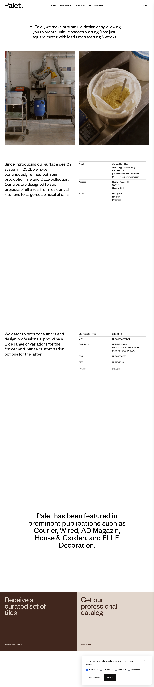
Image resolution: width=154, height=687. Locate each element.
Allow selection (94, 677)
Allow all (110, 677)
